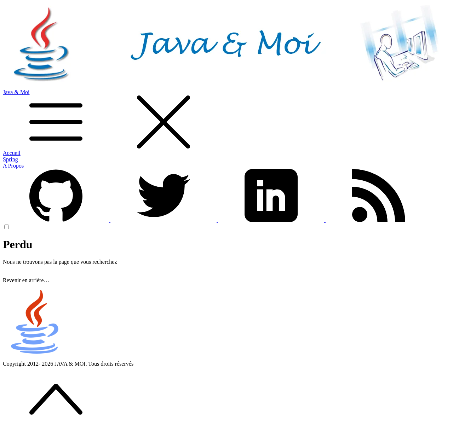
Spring (10, 159)
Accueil (12, 153)
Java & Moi (226, 119)
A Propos (13, 166)
